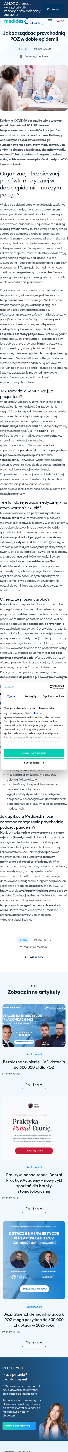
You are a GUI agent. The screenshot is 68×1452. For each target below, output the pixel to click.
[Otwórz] (50, 20)
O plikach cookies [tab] (53, 696)
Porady (22, 49)
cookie (34, 713)
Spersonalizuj (34, 762)
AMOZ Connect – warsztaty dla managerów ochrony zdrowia (22, 9)
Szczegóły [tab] (30, 696)
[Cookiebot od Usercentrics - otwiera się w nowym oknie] (49, 687)
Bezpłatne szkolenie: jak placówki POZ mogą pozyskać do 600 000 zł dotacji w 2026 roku (34, 1320)
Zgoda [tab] (11, 696)
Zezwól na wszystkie (34, 753)
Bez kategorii (34, 1054)
